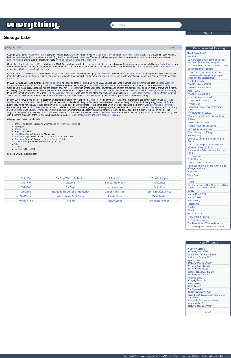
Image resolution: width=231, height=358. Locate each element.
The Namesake (195, 156)
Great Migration (195, 213)
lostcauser (203, 251)
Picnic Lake (28, 64)
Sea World (49, 85)
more (208, 312)
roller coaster (103, 73)
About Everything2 (196, 53)
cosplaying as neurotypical (200, 129)
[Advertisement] (115, 9)
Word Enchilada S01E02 (199, 84)
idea (190, 286)
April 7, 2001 (194, 91)
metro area (139, 55)
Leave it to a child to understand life (205, 72)
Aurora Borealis (195, 197)
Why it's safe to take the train (201, 162)
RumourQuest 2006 (197, 194)
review (191, 257)
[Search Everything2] (146, 25)
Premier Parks (63, 60)
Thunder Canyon (159, 178)
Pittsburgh (101, 55)
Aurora (71, 55)
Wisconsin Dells (107, 115)
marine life (118, 85)
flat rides (44, 69)
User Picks (192, 56)
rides (31, 57)
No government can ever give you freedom (208, 65)
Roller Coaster (115, 201)
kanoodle (201, 280)
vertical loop (159, 183)
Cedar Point (165, 64)
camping (130, 64)
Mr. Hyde (18, 149)
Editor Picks (193, 175)
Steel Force (25, 183)
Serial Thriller (53, 141)
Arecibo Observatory (197, 220)
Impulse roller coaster (115, 183)
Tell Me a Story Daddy (198, 122)
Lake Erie (119, 90)
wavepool (56, 76)
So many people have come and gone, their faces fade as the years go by (206, 61)
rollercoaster (13, 78)
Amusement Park (36, 55)
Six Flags (75, 60)
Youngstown (127, 55)
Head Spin (19, 134)
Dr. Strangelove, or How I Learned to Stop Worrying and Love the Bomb (208, 186)
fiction (191, 251)
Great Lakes (110, 112)
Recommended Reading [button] (209, 48)
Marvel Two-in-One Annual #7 (202, 100)
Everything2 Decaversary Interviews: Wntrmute (206, 296)
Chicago (42, 115)
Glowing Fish (205, 257)
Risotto (191, 182)
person (191, 300)
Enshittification (194, 159)
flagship (110, 93)
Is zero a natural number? (200, 97)
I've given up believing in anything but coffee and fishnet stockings (205, 76)
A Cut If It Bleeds (196, 81)
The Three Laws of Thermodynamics (205, 223)
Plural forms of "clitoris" (199, 217)
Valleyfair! (26, 187)
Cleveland (112, 55)
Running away (194, 135)
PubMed (192, 119)
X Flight (18, 146)
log (189, 263)
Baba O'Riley (194, 200)
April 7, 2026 (194, 260)
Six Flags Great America (138, 93)
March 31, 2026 (195, 303)
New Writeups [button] (209, 242)
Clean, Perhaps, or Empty (200, 132)
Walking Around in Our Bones (202, 126)
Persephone (193, 204)
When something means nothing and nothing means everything (205, 145)
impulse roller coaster (112, 76)
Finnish (191, 210)
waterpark (84, 57)
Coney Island (28, 69)
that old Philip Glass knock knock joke (206, 226)
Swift (199, 286)
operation (143, 57)
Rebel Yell (70, 201)
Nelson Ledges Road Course (70, 196)
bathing (141, 64)
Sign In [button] (208, 33)
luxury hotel (96, 64)
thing (190, 280)
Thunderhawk (21, 141)
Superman (51, 136)
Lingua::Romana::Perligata (200, 69)
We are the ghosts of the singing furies (206, 116)
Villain (17, 144)
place (7, 47)
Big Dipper (19, 126)
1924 (18, 47)
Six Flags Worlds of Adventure (61, 93)
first (15, 76)
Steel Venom (20, 136)
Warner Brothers (159, 196)
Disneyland (156, 107)
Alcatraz (191, 178)
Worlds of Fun (44, 110)
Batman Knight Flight (54, 139)
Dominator (19, 139)
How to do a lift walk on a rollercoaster (70, 192)
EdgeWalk (192, 171)
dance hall (147, 66)
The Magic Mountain (159, 201)
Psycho (191, 207)
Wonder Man (194, 104)
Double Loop (20, 129)
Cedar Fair (90, 60)
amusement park (15, 60)
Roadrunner (65, 124)
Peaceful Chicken (203, 263)
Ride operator (115, 178)
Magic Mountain (168, 93)
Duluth (152, 112)
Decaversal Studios (208, 300)
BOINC (191, 191)
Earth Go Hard (195, 283)
